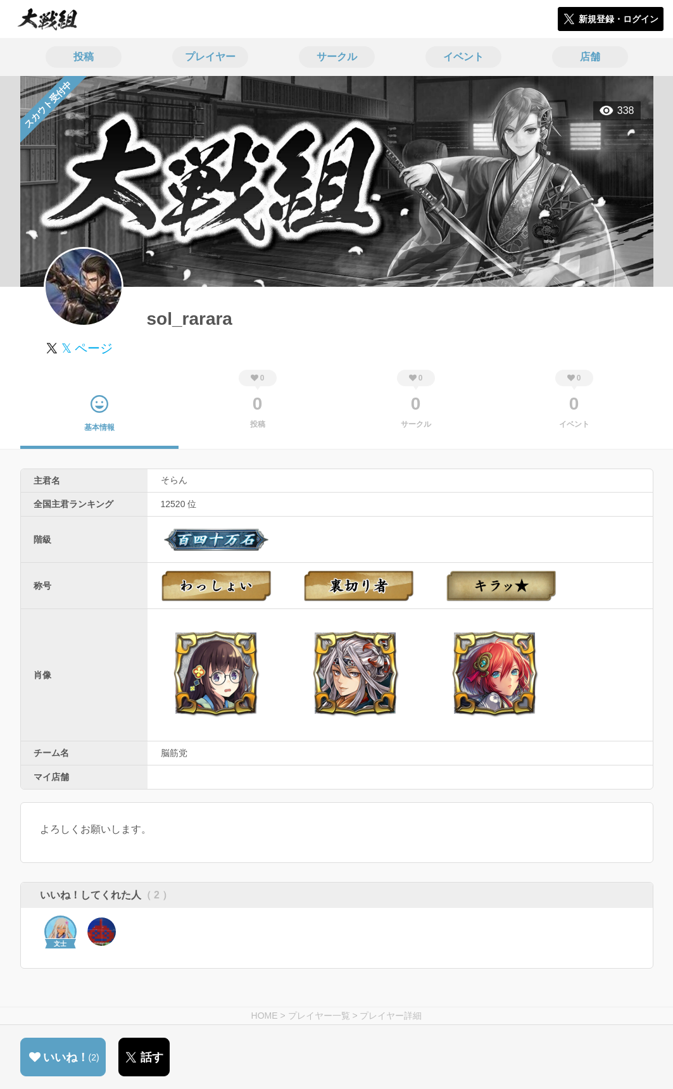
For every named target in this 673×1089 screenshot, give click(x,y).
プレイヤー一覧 (319, 1015)
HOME (264, 1015)
